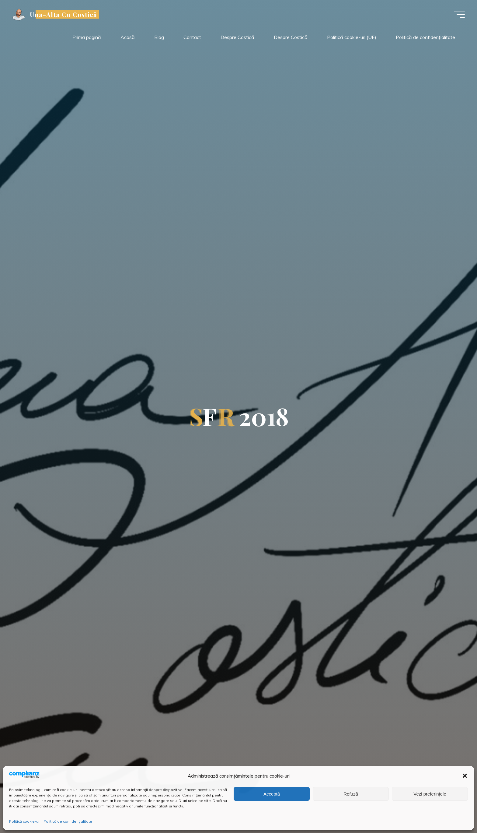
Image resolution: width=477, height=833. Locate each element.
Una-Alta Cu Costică (63, 14)
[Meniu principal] (459, 15)
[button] (465, 776)
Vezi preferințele (429, 793)
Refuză (350, 793)
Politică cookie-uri (24, 821)
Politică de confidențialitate (68, 821)
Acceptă (271, 793)
